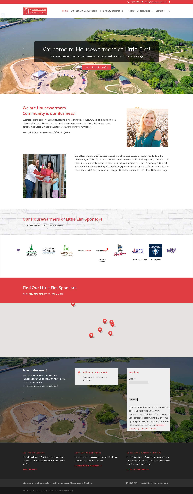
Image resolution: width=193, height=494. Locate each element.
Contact (159, 11)
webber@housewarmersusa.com (154, 483)
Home (65, 11)
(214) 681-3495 (132, 483)
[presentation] (147, 393)
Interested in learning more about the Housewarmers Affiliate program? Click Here (57, 483)
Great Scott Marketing (65, 490)
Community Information (111, 11)
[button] (92, 335)
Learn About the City (96, 67)
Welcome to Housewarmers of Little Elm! (96, 49)
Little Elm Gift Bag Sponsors (84, 11)
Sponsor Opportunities (139, 11)
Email (132, 379)
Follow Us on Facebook (95, 372)
